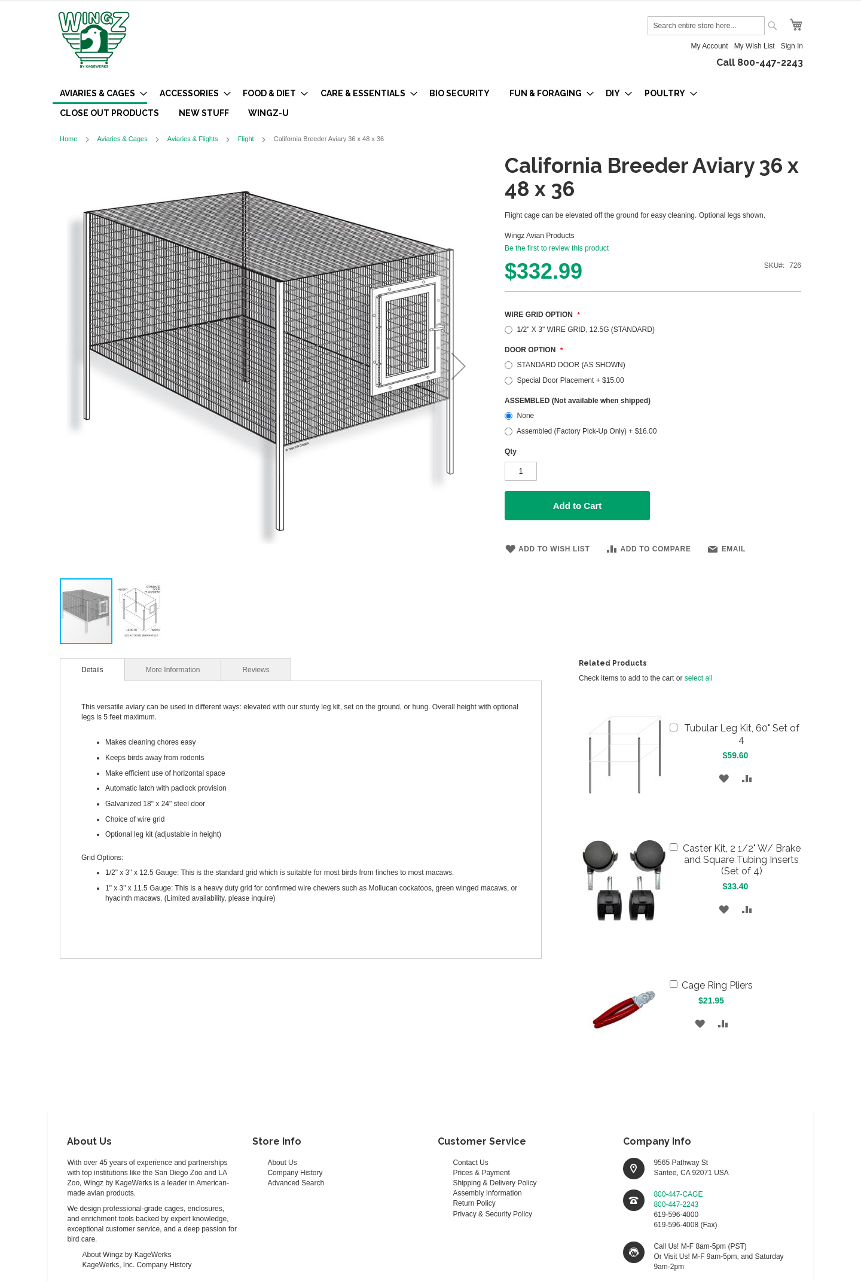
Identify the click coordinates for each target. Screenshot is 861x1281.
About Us (282, 1162)
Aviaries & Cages (122, 138)
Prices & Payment (481, 1173)
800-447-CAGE (678, 1194)
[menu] (430, 103)
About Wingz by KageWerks (126, 1254)
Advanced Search (295, 1183)
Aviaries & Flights (192, 138)
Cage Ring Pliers (717, 985)
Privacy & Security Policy (492, 1214)
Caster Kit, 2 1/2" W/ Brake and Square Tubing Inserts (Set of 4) (742, 860)
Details (92, 670)
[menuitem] (100, 94)
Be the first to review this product (557, 248)
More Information (173, 670)
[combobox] (706, 25)
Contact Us (470, 1162)
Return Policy (474, 1203)
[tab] (92, 669)
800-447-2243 (676, 1204)
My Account (709, 46)
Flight (246, 138)
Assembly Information (487, 1193)
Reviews (255, 670)
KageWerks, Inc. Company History (136, 1265)
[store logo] (94, 40)
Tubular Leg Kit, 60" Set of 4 (741, 733)
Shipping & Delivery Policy (494, 1183)
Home (68, 138)
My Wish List (754, 46)
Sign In (792, 46)
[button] (459, 365)
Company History (294, 1173)
